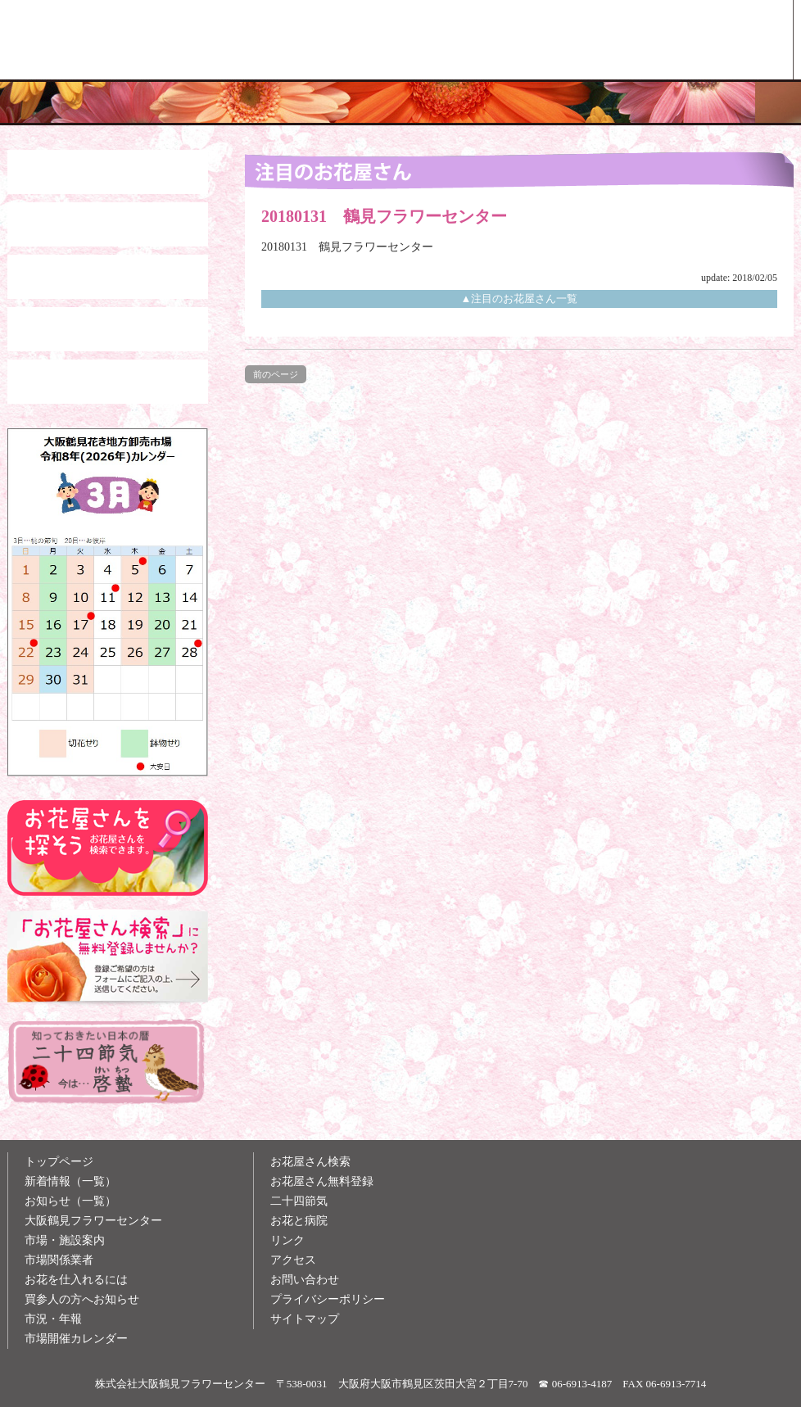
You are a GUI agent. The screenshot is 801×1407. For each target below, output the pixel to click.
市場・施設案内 (65, 1240)
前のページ (275, 374)
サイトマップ (304, 1319)
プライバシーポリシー (327, 1299)
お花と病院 (299, 1221)
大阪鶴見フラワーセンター (93, 1221)
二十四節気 (299, 1201)
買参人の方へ (414, 39)
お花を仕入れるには (76, 1280)
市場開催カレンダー (76, 1338)
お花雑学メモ (565, 39)
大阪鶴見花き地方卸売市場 (263, 39)
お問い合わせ (304, 1280)
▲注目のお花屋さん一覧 (519, 298)
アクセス (293, 1260)
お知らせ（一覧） (70, 1201)
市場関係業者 (59, 1260)
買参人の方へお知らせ (82, 1299)
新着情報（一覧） (70, 1181)
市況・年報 (53, 1319)
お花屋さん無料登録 (321, 1181)
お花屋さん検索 (717, 39)
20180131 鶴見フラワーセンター (347, 247)
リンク (287, 1240)
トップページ (59, 1162)
